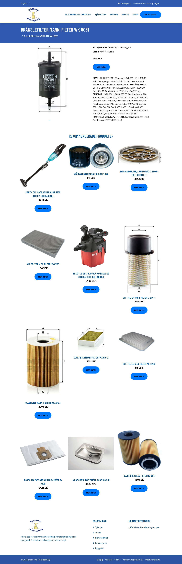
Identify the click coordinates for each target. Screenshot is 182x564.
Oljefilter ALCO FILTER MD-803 (139, 475)
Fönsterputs (101, 542)
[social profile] (30, 3)
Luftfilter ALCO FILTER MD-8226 (139, 363)
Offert (98, 532)
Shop (135, 14)
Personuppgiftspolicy (132, 559)
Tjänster (99, 527)
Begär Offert (150, 14)
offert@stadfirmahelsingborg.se (146, 3)
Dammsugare (124, 47)
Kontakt (108, 559)
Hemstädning (101, 537)
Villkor (117, 559)
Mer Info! (101, 66)
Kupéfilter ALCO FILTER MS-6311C (43, 263)
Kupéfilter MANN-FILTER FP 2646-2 (91, 357)
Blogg (125, 14)
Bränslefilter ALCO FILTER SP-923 (91, 173)
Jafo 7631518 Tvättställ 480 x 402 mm (91, 479)
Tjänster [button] (100, 14)
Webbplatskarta (152, 559)
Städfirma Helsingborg (78, 14)
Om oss (114, 14)
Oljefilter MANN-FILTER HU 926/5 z (43, 402)
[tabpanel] (49, 81)
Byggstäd (99, 547)
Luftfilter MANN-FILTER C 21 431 (139, 297)
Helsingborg (125, 3)
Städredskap (111, 47)
